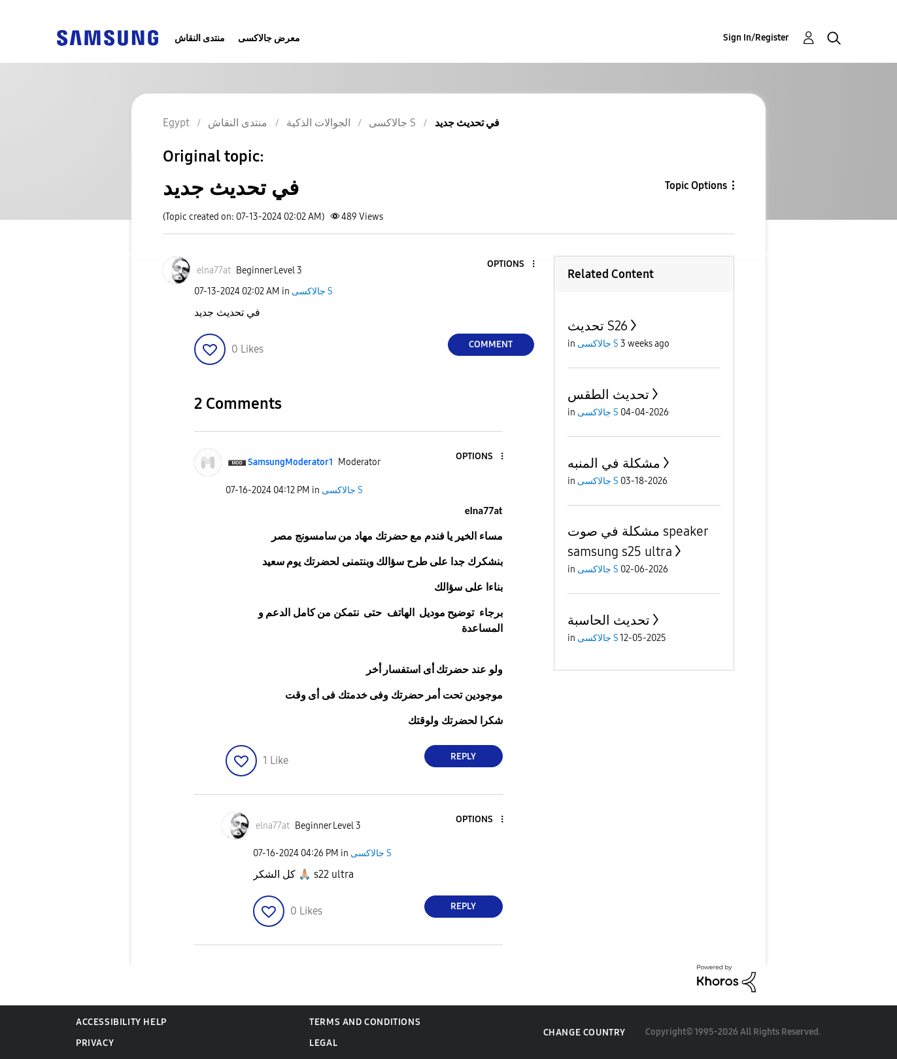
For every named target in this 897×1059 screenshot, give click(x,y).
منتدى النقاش (200, 38)
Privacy (95, 1043)
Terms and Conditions (364, 1022)
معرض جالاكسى (269, 38)
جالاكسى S (312, 291)
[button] (511, 264)
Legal (323, 1043)
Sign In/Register (756, 37)
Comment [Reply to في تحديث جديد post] (491, 344)
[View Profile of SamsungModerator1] (290, 462)
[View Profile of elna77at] (214, 270)
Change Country (584, 1032)
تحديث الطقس (608, 394)
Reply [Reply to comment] (463, 756)
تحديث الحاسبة (608, 620)
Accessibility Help (121, 1022)
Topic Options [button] (696, 185)
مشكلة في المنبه (613, 463)
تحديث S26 (597, 326)
